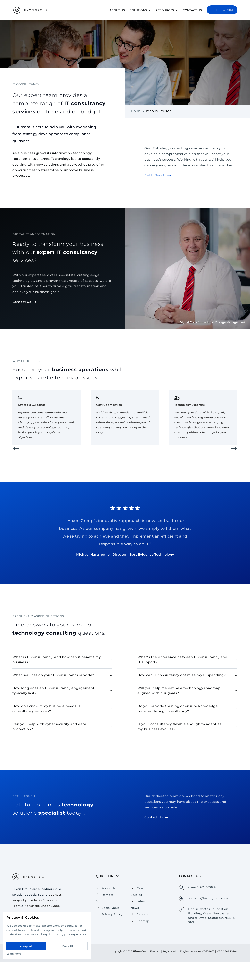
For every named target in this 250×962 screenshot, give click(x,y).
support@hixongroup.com (208, 898)
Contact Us (192, 10)
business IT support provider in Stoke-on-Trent (38, 900)
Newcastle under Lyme (41, 905)
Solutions (138, 10)
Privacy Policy (112, 914)
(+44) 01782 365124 (201, 887)
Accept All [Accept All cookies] (26, 946)
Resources (165, 10)
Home (135, 115)
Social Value (111, 908)
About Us (117, 10)
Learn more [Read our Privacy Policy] (13, 953)
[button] (16, 454)
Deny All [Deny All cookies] (67, 946)
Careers (142, 914)
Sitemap (143, 921)
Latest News (138, 904)
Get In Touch (154, 180)
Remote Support (105, 898)
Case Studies (137, 891)
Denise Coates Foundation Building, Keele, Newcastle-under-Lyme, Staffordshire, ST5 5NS (211, 915)
